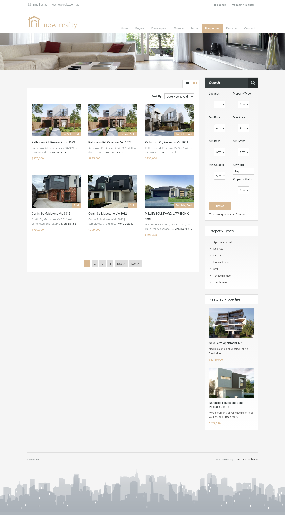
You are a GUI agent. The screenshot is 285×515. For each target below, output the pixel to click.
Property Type (242, 93)
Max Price (239, 117)
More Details (57, 152)
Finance (178, 28)
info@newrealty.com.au (64, 4)
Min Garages (217, 164)
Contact (249, 28)
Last (133, 263)
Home (124, 28)
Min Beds (214, 141)
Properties (212, 28)
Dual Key (218, 248)
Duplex (217, 255)
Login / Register (243, 5)
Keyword (238, 164)
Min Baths (239, 141)
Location (214, 93)
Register (232, 28)
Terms (194, 28)
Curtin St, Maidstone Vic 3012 (51, 213)
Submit (220, 5)
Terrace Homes (222, 275)
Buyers (139, 28)
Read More (215, 353)
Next (119, 263)
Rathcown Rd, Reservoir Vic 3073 (53, 142)
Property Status (243, 179)
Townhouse (220, 282)
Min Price (214, 117)
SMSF (216, 268)
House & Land (221, 262)
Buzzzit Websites (248, 459)
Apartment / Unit (222, 242)
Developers (159, 28)
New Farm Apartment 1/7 (225, 343)
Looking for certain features (227, 214)
